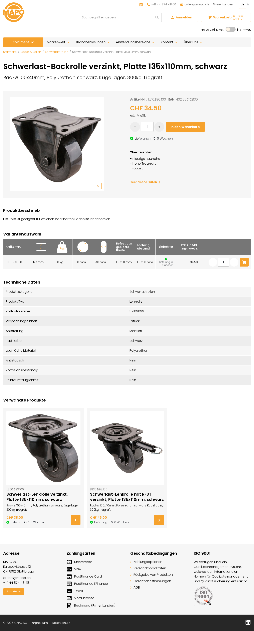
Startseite (10, 52)
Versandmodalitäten (148, 568)
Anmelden (181, 17)
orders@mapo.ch (194, 4)
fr (248, 4)
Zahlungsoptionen (146, 562)
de (242, 4)
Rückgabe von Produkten (151, 574)
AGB (135, 587)
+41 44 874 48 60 (161, 4)
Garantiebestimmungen (150, 581)
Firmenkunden (223, 4)
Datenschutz (61, 623)
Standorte (13, 591)
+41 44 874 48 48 (16, 582)
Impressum (39, 623)
